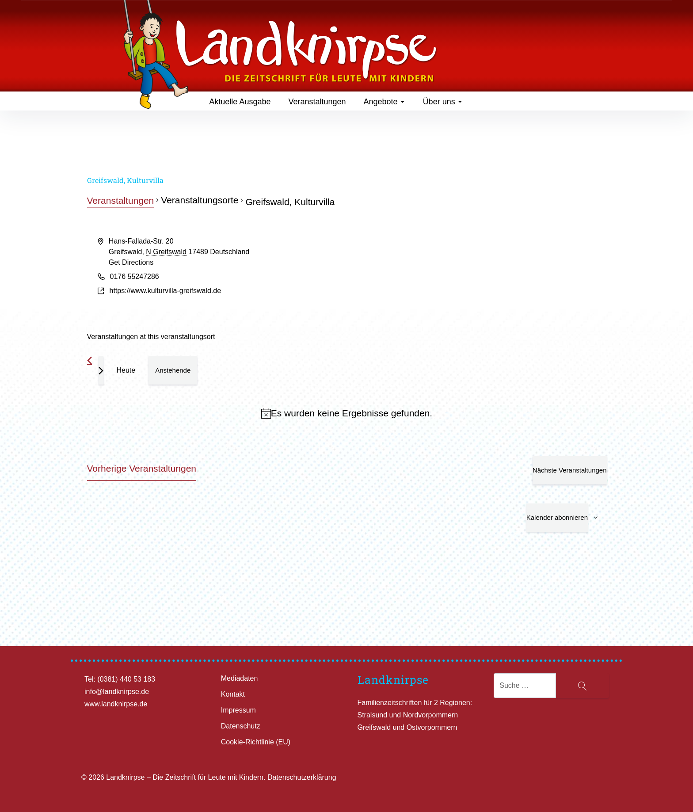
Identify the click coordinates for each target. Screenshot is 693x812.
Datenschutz (240, 726)
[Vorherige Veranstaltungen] (89, 360)
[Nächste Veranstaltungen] (101, 370)
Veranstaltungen (317, 101)
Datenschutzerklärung (301, 777)
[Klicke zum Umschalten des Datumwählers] (172, 370)
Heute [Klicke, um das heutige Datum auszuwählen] (126, 370)
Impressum (238, 710)
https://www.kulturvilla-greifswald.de (165, 290)
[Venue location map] (476, 269)
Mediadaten (239, 678)
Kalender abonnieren (557, 517)
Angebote (384, 101)
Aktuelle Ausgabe (239, 101)
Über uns (443, 101)
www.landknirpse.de (115, 704)
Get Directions (131, 262)
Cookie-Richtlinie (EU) (255, 742)
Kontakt (233, 694)
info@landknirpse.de (116, 691)
